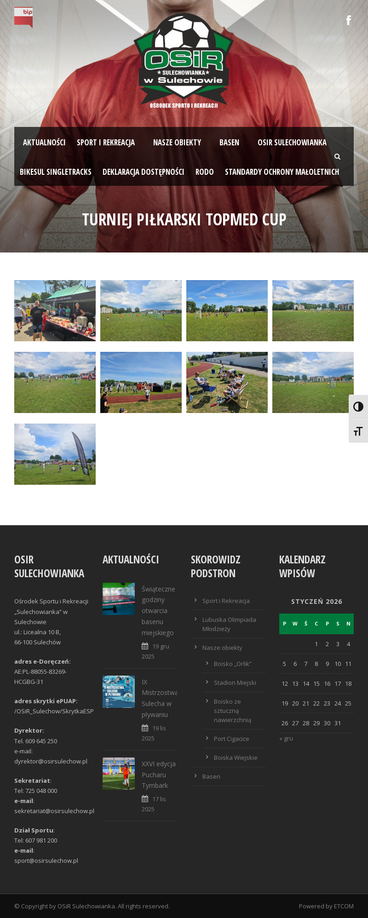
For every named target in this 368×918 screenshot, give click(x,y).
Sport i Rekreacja (226, 601)
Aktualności (44, 142)
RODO (205, 171)
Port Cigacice (231, 738)
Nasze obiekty (177, 142)
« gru (286, 738)
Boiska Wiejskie (236, 757)
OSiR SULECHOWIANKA (292, 142)
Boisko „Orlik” (233, 664)
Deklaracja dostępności (143, 171)
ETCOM (344, 906)
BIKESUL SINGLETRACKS (56, 171)
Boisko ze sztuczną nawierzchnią (232, 710)
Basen (229, 142)
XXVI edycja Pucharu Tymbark (159, 774)
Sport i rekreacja (106, 142)
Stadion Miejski (235, 682)
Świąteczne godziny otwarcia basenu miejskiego (158, 611)
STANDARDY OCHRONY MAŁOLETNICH (282, 171)
